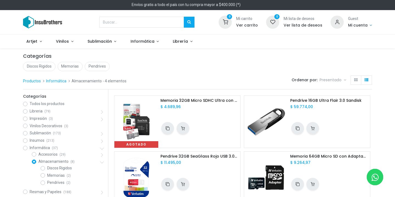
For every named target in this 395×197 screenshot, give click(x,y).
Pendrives (97, 66)
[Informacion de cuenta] (360, 25)
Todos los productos (47, 104)
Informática (56, 81)
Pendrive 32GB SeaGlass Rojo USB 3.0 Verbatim (199, 156)
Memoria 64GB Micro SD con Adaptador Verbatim (329, 156)
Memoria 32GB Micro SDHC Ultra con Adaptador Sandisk (199, 100)
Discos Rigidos (39, 66)
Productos (32, 81)
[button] (333, 80)
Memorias (70, 66)
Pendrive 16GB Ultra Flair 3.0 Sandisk (326, 100)
